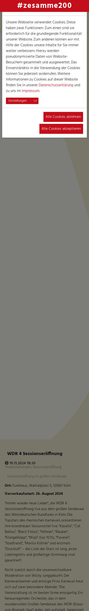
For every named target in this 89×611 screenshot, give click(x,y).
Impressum (30, 91)
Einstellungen (18, 101)
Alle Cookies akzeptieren (61, 129)
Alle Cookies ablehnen (63, 117)
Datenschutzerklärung (56, 85)
